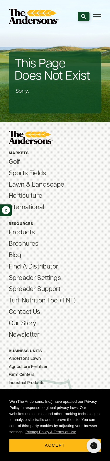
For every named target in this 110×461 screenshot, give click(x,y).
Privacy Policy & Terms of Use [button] (51, 432)
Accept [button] (55, 445)
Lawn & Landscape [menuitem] (37, 185)
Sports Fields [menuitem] (27, 173)
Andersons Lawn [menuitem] (25, 359)
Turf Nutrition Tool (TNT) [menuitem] (42, 300)
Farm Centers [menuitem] (21, 375)
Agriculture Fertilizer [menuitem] (28, 367)
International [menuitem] (26, 207)
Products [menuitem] (22, 232)
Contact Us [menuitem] (24, 312)
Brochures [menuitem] (23, 244)
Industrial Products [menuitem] (26, 383)
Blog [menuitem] (15, 255)
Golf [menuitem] (14, 162)
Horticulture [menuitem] (25, 196)
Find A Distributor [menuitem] (33, 267)
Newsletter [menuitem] (24, 335)
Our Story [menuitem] (22, 323)
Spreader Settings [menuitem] (35, 278)
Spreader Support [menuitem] (35, 289)
